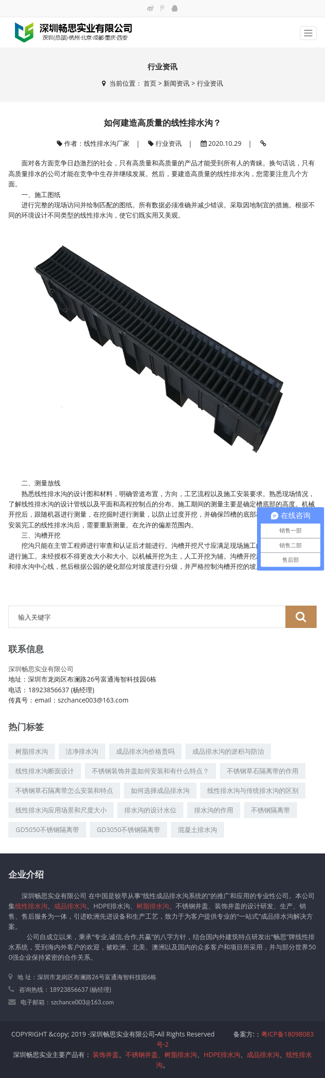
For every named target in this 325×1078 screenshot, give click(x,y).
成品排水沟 (70, 905)
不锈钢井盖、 (144, 1054)
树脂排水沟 (31, 751)
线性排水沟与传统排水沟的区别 (252, 790)
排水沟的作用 (213, 809)
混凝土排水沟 (197, 829)
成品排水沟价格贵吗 (145, 751)
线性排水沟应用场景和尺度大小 (61, 809)
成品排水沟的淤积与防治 (228, 751)
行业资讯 (210, 83)
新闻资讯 (176, 83)
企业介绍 (26, 874)
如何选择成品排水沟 (160, 790)
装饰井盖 (106, 1054)
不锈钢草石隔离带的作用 (262, 770)
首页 (149, 83)
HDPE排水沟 (221, 1054)
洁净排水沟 (82, 751)
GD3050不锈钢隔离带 (128, 829)
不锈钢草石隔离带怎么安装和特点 (64, 790)
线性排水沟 (233, 173)
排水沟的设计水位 (150, 809)
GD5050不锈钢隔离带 (47, 829)
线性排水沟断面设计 (44, 770)
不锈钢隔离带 (270, 809)
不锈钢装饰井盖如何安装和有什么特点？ (150, 770)
